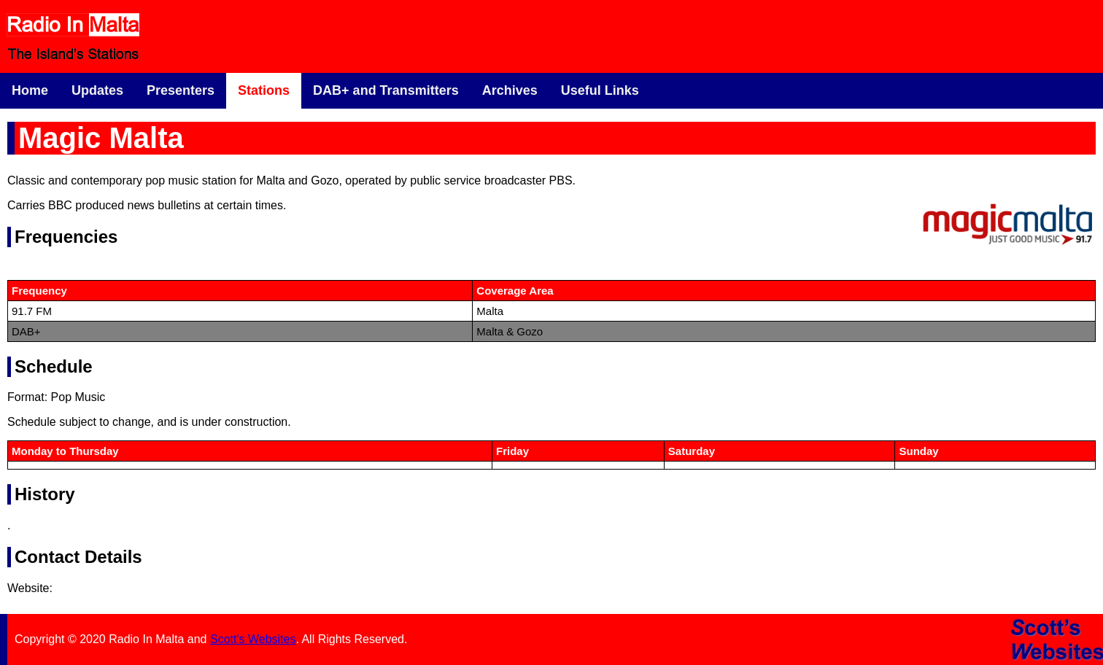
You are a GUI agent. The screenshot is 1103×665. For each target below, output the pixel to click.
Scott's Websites (252, 639)
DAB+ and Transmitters (386, 90)
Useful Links (600, 90)
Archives (510, 90)
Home (30, 90)
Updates (97, 90)
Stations (264, 90)
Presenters (180, 90)
